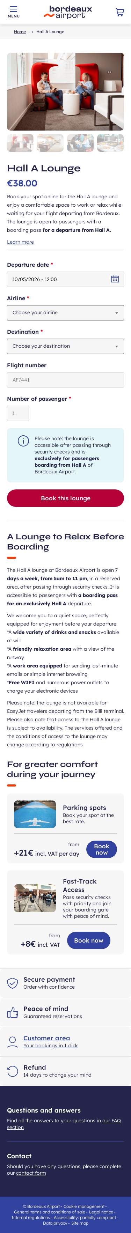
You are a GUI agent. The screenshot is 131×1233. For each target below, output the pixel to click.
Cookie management (84, 1206)
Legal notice (101, 1211)
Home (20, 31)
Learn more (20, 242)
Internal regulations (31, 1217)
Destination (37, 331)
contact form (31, 1173)
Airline (30, 298)
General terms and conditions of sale (49, 1211)
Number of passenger (51, 398)
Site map (79, 1223)
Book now (101, 849)
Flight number (26, 365)
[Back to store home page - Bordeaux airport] (68, 12)
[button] (20, 143)
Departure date (42, 264)
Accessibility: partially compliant (85, 1217)
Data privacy (55, 1223)
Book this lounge (65, 498)
